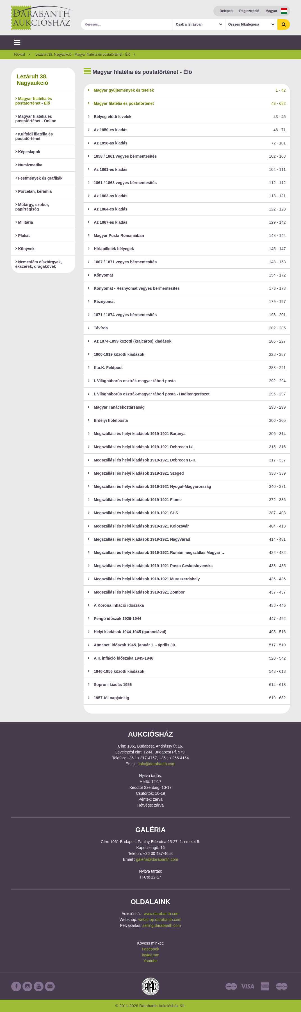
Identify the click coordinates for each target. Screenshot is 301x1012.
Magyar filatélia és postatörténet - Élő (33, 100)
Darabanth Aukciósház (42, 18)
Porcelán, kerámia (33, 191)
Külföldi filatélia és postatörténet (34, 136)
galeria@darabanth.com (157, 859)
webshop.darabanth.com (159, 919)
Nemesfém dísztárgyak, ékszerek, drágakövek (38, 264)
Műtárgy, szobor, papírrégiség (32, 206)
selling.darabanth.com (161, 925)
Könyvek (25, 248)
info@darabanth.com (157, 764)
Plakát (22, 235)
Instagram (150, 955)
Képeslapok (27, 152)
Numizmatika (28, 165)
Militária (24, 222)
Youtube (150, 961)
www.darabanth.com (161, 913)
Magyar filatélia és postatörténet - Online (35, 118)
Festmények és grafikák (39, 178)
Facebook (150, 949)
